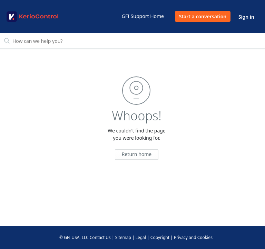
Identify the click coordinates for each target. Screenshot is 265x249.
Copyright (159, 237)
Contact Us (100, 237)
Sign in (246, 16)
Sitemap (123, 237)
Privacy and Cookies (193, 237)
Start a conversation (203, 16)
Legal (141, 237)
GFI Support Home (143, 16)
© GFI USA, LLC (74, 237)
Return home (137, 154)
